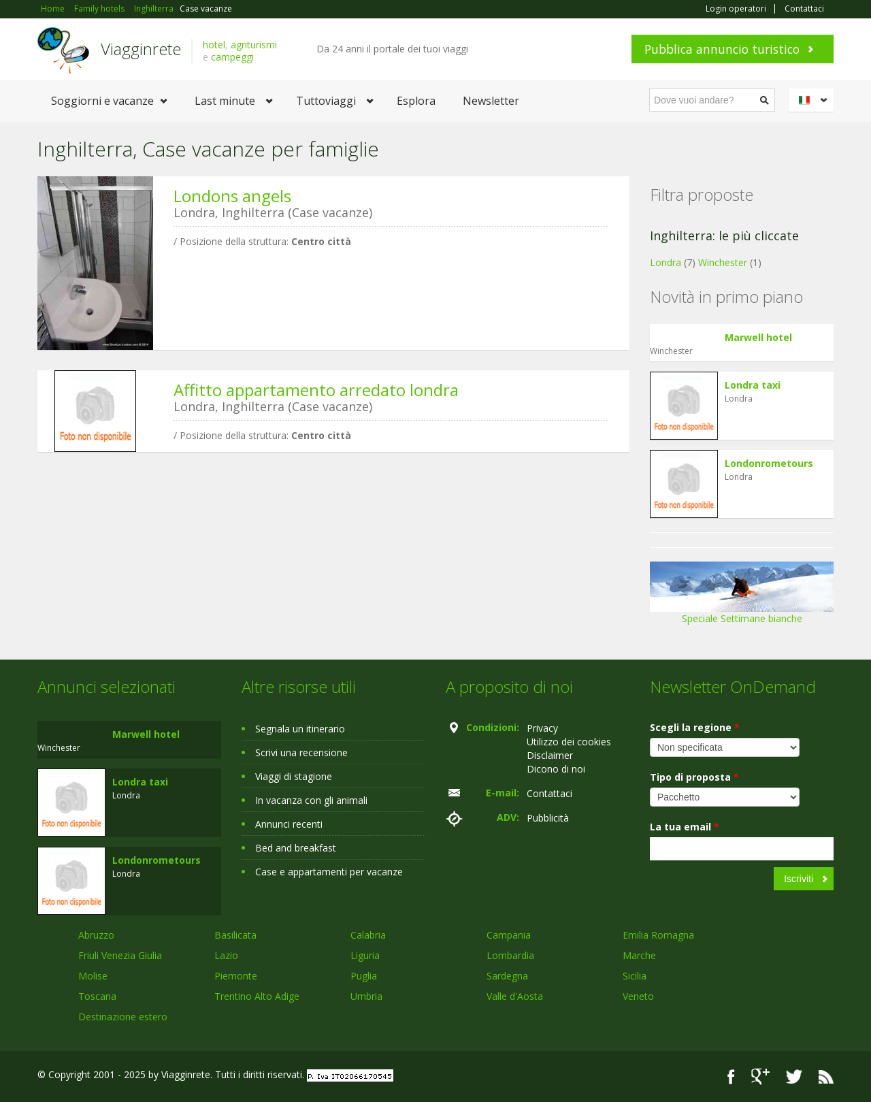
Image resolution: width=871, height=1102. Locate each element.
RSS (826, 1076)
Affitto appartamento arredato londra (316, 389)
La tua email (684, 826)
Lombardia (510, 955)
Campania (509, 934)
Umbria (366, 996)
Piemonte (235, 975)
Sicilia (634, 975)
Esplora (416, 100)
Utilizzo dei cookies (569, 741)
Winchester (722, 262)
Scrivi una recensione (301, 752)
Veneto (638, 996)
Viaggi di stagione (293, 776)
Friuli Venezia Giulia (120, 955)
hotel (214, 44)
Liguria (365, 955)
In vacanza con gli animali (311, 800)
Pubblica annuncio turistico (722, 49)
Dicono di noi (556, 768)
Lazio (226, 955)
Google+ (760, 1076)
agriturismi (254, 44)
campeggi (232, 56)
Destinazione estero (122, 1016)
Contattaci (804, 9)
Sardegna (507, 975)
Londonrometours (769, 463)
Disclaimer (550, 755)
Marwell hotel (758, 337)
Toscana (97, 996)
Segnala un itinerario (300, 728)
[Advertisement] (323, 567)
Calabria (368, 934)
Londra (665, 262)
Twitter (794, 1076)
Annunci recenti (289, 823)
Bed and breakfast (295, 847)
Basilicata (235, 934)
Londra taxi (752, 384)
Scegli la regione (695, 727)
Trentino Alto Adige (256, 996)
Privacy (542, 728)
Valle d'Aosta (515, 996)
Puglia (363, 975)
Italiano (813, 100)
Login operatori (736, 9)
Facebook (731, 1076)
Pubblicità (548, 817)
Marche (639, 955)
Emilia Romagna (658, 934)
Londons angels (232, 195)
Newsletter (491, 100)
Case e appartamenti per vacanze (329, 871)
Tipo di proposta (694, 777)
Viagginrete (141, 48)
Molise (93, 975)
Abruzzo (96, 934)
